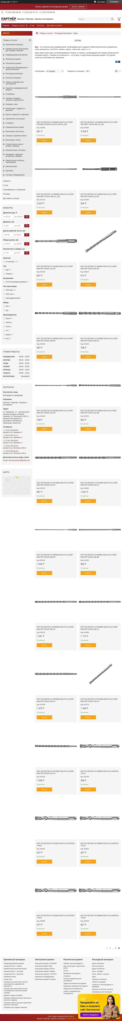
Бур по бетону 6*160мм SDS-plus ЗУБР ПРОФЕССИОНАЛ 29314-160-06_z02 (55, 123)
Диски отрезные (98, 963)
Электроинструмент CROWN (46, 963)
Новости (6, 181)
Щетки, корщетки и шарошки (17, 114)
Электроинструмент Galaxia (45, 979)
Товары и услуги (18, 25)
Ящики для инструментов (73, 989)
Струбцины (10, 94)
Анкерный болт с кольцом (13, 971)
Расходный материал (63, 33)
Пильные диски (98, 966)
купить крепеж (78, 7)
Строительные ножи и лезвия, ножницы (14, 145)
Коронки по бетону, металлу (102, 989)
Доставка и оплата (54, 25)
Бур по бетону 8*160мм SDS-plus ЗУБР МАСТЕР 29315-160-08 (55, 340)
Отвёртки (66, 976)
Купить (44, 140)
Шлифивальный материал (102, 992)
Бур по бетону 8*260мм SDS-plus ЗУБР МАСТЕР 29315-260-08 (99, 556)
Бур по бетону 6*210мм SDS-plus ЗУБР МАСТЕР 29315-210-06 (55, 412)
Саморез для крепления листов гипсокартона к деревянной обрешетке (16, 984)
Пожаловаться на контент (76, 1019)
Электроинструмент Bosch (45, 969)
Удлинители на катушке (15, 119)
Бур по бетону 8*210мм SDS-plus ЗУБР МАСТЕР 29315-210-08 (99, 412)
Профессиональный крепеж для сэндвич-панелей (17, 50)
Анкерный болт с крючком (13, 974)
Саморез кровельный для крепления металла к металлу (17, 1004)
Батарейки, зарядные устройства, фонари (14, 155)
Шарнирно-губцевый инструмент (75, 986)
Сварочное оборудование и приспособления (17, 68)
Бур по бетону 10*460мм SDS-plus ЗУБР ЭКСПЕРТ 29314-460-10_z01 (99, 123)
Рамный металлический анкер (15, 969)
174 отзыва (101, 2)
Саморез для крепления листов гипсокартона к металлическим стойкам (16, 991)
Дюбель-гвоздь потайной (13, 995)
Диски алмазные (98, 969)
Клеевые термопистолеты (16, 136)
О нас (32, 25)
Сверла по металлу (99, 979)
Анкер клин (8, 979)
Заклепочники (11, 166)
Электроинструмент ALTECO (46, 974)
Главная (5, 25)
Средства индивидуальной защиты (16, 89)
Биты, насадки (97, 971)
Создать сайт (5, 2)
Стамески (9, 123)
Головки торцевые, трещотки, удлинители (15, 99)
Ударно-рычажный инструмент (74, 983)
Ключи (65, 971)
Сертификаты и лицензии (14, 189)
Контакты (40, 25)
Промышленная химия (15, 127)
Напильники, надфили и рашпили (15, 109)
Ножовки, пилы (12, 104)
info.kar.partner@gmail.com (19, 460)
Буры (94, 977)
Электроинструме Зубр (43, 966)
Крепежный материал (14, 45)
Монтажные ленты (13, 140)
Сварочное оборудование (44, 977)
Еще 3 (7, 338)
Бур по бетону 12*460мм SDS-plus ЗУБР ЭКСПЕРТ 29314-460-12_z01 (55, 195)
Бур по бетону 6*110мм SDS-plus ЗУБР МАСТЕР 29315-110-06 (55, 267)
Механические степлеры (16, 150)
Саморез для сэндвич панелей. (15, 1007)
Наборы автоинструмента (73, 963)
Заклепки (9, 171)
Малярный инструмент (72, 973)
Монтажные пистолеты (15, 131)
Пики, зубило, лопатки (100, 974)
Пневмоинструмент (13, 59)
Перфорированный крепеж (16, 55)
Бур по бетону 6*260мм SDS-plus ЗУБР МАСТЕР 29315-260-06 (55, 556)
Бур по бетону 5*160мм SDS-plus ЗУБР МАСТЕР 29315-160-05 (99, 267)
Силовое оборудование (15, 175)
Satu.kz (71, 1016)
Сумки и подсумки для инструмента (15, 83)
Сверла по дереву (99, 982)
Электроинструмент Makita (45, 971)
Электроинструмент (14, 63)
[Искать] (112, 19)
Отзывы (6, 194)
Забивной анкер (10, 977)
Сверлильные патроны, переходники (15, 161)
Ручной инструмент (13, 78)
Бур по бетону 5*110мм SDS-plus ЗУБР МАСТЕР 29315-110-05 (99, 195)
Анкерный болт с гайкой (13, 966)
